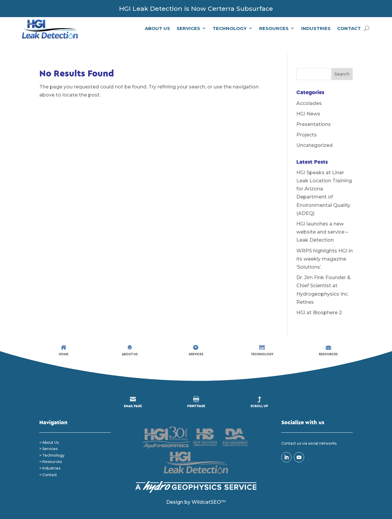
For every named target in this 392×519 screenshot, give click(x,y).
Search (341, 64)
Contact (349, 28)
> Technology (51, 445)
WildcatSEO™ (209, 492)
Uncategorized (314, 135)
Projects (306, 125)
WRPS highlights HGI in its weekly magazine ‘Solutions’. (324, 249)
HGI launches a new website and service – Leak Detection (322, 222)
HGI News (308, 103)
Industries (316, 28)
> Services (48, 439)
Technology (230, 28)
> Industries (49, 458)
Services (188, 28)
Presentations (313, 114)
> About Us (49, 432)
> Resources (50, 451)
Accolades (309, 93)
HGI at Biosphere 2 (319, 303)
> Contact (48, 464)
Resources (274, 28)
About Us (157, 28)
